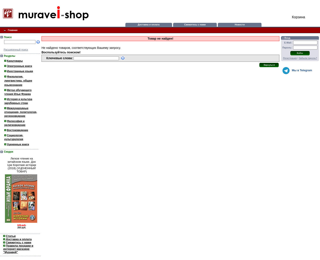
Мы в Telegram (297, 70)
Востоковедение (17, 130)
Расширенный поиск (16, 49)
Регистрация (290, 58)
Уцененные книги (18, 144)
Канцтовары (15, 60)
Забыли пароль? (308, 58)
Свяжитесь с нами (195, 24)
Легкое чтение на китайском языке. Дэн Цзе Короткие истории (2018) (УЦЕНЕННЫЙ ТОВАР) (21, 165)
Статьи (10, 236)
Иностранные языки (20, 71)
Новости (240, 24)
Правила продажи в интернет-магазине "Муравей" (18, 249)
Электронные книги (19, 66)
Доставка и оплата (148, 24)
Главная (12, 30)
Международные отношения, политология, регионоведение (20, 112)
